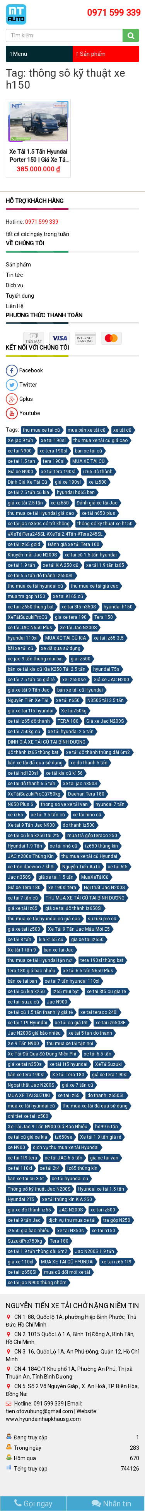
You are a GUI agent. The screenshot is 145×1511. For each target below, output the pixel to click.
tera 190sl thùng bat (101, 960)
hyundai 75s (106, 669)
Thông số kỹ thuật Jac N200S (39, 1189)
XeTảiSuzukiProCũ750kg (34, 794)
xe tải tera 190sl (58, 471)
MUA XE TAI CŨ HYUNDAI (67, 1262)
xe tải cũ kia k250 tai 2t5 (34, 835)
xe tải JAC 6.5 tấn (63, 1158)
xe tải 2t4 (50, 1168)
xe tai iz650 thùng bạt (31, 607)
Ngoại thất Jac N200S (31, 1085)
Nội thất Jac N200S (104, 887)
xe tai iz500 (102, 1210)
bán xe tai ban (22, 981)
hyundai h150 (118, 607)
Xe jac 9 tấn (20, 440)
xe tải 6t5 (118, 866)
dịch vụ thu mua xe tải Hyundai (66, 1147)
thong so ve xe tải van (64, 804)
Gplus (19, 399)
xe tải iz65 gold (24, 544)
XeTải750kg (74, 711)
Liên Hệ (14, 306)
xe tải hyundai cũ (70, 1178)
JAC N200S (71, 1210)
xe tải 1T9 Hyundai (27, 1022)
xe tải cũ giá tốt (71, 1022)
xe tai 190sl (53, 440)
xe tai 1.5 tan (21, 461)
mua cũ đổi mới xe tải (67, 1272)
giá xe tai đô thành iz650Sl (73, 908)
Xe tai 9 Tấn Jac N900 (31, 825)
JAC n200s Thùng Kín (31, 856)
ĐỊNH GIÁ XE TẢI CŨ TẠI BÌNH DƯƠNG (46, 742)
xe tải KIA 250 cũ (60, 565)
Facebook (24, 371)
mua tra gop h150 (26, 596)
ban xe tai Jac (58, 950)
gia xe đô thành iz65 (29, 1210)
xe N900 (16, 1147)
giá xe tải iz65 (23, 908)
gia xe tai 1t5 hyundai (30, 711)
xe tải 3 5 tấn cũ (48, 814)
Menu (18, 53)
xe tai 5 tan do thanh (90, 1033)
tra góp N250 (116, 1220)
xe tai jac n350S (80, 783)
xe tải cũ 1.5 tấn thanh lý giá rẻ (40, 1012)
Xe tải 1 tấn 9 (22, 950)
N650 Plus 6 (20, 804)
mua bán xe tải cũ (87, 430)
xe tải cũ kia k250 (26, 991)
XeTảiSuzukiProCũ (27, 617)
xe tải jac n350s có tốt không (39, 523)
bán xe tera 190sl (26, 1074)
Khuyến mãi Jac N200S (32, 555)
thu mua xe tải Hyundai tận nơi (40, 960)
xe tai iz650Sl (22, 1272)
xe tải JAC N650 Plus (30, 627)
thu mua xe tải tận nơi (70, 1043)
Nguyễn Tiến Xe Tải (28, 700)
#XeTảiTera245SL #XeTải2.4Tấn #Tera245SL (55, 534)
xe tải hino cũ (87, 814)
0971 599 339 (41, 222)
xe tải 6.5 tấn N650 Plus (88, 970)
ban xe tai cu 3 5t (26, 1178)
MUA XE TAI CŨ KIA (65, 638)
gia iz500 (80, 659)
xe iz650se (74, 679)
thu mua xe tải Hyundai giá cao (41, 513)
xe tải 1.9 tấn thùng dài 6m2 (37, 1251)
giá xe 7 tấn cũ (77, 1085)
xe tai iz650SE (111, 1022)
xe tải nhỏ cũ (63, 846)
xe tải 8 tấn (19, 939)
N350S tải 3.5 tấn (105, 700)
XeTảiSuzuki (108, 1064)
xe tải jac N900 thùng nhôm (37, 1282)
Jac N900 (57, 1002)
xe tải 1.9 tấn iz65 (105, 565)
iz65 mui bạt (66, 991)
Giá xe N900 (20, 471)
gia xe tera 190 (71, 617)
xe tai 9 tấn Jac (24, 1220)
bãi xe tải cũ (20, 648)
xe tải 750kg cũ (24, 731)
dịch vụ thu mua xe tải (72, 1220)
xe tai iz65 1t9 (116, 1262)
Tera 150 (103, 617)
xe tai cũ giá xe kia (27, 1137)
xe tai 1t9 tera (22, 1158)
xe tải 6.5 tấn (97, 1054)
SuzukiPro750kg (25, 1241)
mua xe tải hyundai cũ (31, 1106)
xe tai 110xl (20, 1168)
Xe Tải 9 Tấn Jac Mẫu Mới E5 (79, 929)
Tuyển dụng (20, 296)
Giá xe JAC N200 (111, 679)
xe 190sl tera (62, 887)
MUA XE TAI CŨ (88, 461)
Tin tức (14, 275)
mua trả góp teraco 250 (92, 835)
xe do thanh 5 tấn (88, 763)
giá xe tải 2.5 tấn (25, 503)
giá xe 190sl (68, 482)
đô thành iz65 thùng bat (33, 752)
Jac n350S (19, 877)
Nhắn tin (111, 1503)
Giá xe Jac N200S (105, 721)
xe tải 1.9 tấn (21, 565)
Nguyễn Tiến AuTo (81, 866)
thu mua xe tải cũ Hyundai (89, 856)
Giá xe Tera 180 (24, 887)
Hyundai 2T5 (21, 1199)
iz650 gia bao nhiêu (28, 1230)
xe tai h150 (103, 1230)
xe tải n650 (68, 700)
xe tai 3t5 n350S (78, 607)
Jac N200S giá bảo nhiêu (34, 1033)
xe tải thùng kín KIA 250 (67, 1199)
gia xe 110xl (20, 1262)
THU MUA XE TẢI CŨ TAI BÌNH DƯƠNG (85, 898)
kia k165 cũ (51, 939)
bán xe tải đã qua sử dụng (35, 763)
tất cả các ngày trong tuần (37, 234)
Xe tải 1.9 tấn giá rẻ (100, 1137)
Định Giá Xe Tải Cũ (27, 482)
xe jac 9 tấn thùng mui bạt (35, 659)
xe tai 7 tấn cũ (23, 898)
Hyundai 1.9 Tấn (25, 846)
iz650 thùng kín (101, 846)
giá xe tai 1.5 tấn (55, 877)
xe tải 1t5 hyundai (68, 1064)
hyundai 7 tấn (110, 804)
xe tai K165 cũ (68, 596)
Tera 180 (59, 1241)
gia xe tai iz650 (87, 939)
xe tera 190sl (53, 451)
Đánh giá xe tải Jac (97, 503)
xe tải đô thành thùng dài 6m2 (98, 752)
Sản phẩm (91, 53)
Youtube (23, 413)
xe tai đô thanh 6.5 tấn (31, 783)
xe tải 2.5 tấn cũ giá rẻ (31, 679)
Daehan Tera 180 (86, 794)
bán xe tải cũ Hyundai (80, 690)
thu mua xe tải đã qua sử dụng (95, 1106)
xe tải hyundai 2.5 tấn (71, 731)
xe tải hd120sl (23, 773)
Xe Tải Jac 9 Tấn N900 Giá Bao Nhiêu (47, 1126)
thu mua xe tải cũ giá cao (100, 440)
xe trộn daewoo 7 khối (31, 866)
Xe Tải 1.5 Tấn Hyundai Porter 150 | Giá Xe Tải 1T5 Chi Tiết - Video (38, 159)
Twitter (21, 385)
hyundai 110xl (23, 638)
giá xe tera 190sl (110, 1074)
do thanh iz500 (79, 825)
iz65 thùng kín (82, 1168)
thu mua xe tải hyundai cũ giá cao (44, 918)
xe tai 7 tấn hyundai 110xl (72, 981)
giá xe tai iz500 (24, 929)
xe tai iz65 (69, 1095)
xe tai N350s (70, 1230)
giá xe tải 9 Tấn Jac (28, 690)
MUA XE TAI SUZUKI (29, 1095)
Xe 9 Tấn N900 (23, 1043)
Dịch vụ (14, 285)
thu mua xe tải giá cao (94, 586)
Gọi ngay (33, 1503)
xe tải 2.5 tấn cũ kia (28, 492)
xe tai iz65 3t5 (109, 638)
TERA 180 (68, 721)
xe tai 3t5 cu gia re (106, 991)
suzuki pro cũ (102, 918)
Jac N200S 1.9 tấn (94, 1251)
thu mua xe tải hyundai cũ (35, 586)
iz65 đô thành (98, 471)
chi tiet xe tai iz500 (28, 1116)
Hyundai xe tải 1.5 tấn (101, 1189)
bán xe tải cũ (88, 451)
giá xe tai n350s (25, 1064)
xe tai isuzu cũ (23, 1002)
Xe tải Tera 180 (68, 1074)
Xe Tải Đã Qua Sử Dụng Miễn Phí (42, 1054)
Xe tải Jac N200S (78, 627)
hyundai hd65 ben (76, 492)
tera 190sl (54, 461)
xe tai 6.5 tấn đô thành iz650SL (40, 575)
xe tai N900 (20, 451)
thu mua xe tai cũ (41, 430)
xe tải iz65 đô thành (29, 721)
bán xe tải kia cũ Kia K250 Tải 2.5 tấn (46, 669)
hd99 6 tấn (106, 1126)
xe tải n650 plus (98, 513)
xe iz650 (60, 503)
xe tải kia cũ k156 (64, 773)
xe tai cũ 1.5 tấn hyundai (91, 555)
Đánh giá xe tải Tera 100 (73, 544)
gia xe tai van (104, 1158)
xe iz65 (15, 814)
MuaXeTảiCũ (95, 877)
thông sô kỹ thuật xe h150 (105, 523)
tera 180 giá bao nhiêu (31, 970)
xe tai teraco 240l (99, 1012)
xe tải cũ (122, 430)
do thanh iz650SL (106, 1095)
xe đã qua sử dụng (60, 648)
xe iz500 (98, 482)
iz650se (63, 1137)
